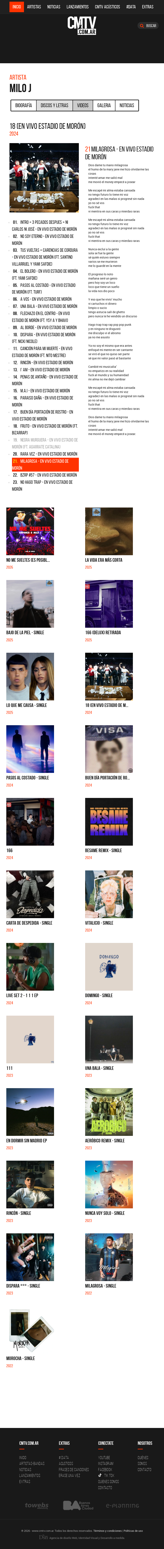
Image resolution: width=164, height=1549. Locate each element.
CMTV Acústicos (107, 6)
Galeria (104, 105)
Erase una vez (69, 1475)
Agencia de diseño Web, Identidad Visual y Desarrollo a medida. (82, 1538)
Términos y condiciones (107, 1530)
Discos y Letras (54, 105)
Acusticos (66, 1463)
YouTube (104, 1457)
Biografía (23, 105)
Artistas (34, 6)
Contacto (105, 1487)
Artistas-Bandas (31, 1463)
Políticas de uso (133, 1530)
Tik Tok (106, 1475)
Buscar (148, 25)
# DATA (64, 1457)
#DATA (131, 6)
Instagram (106, 1463)
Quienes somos (108, 1481)
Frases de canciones (74, 1469)
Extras (147, 6)
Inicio (17, 6)
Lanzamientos (78, 6)
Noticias (53, 6)
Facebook (105, 1469)
